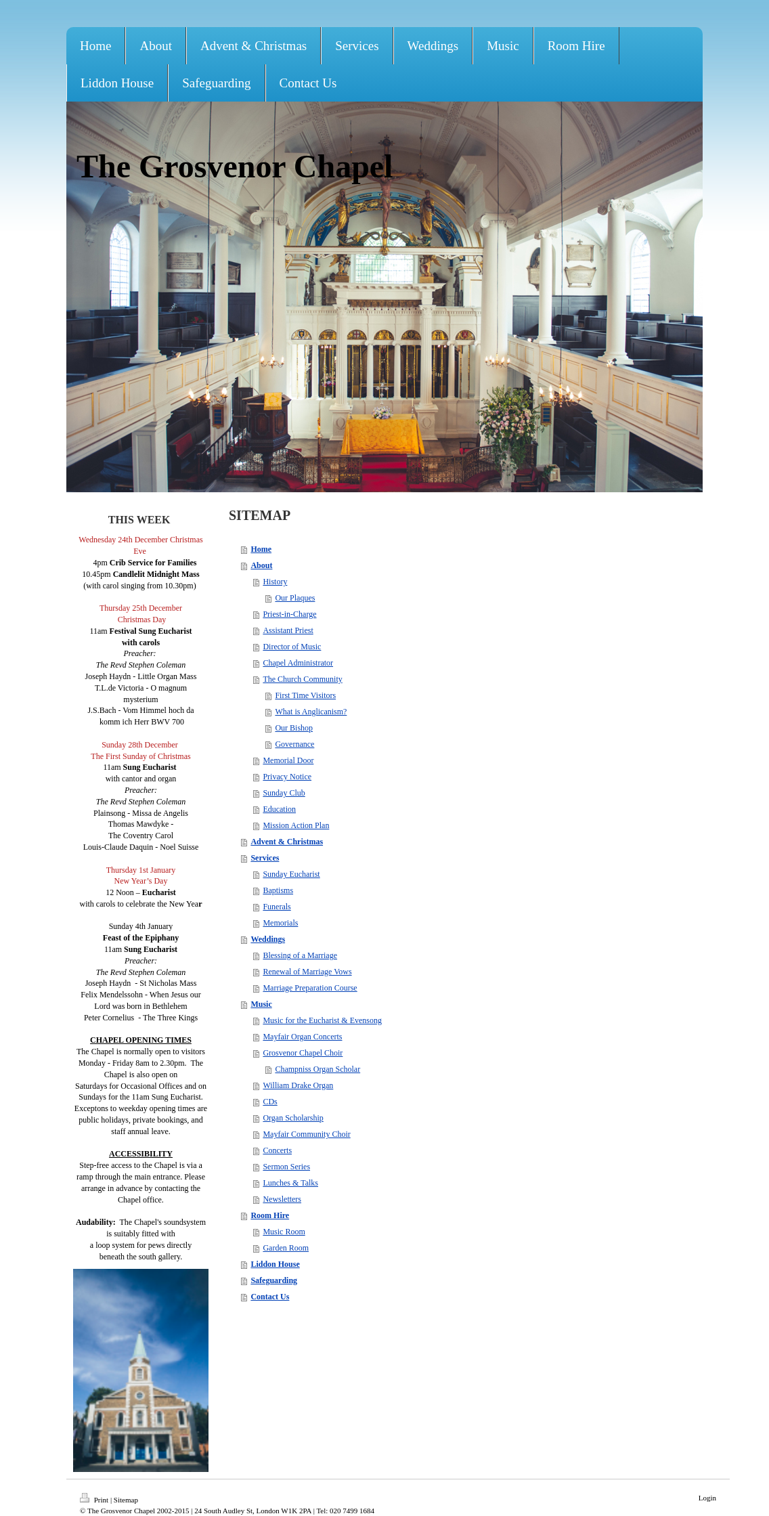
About (261, 565)
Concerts (277, 1150)
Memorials (280, 923)
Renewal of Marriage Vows (307, 971)
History (275, 581)
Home (260, 549)
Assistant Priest (288, 630)
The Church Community (302, 679)
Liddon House (274, 1264)
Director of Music (292, 646)
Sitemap (126, 1500)
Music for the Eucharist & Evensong (322, 1020)
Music (260, 1004)
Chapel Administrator (298, 663)
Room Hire (269, 1215)
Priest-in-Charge (289, 614)
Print (95, 1500)
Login (707, 1498)
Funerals (276, 906)
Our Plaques (295, 598)
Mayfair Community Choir (306, 1134)
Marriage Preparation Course (310, 988)
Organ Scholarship (293, 1118)
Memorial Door (288, 760)
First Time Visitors (305, 695)
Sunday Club (284, 793)
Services (264, 858)
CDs (270, 1101)
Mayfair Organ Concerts (302, 1036)
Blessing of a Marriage (300, 955)
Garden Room (286, 1248)
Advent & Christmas (286, 841)
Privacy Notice (287, 776)
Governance (294, 744)
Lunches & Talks (290, 1183)
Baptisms (278, 890)
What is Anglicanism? (311, 711)
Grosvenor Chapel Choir (303, 1053)
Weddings (267, 939)
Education (279, 809)
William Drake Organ (298, 1085)
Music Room (284, 1231)
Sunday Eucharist (291, 874)
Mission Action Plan (296, 825)
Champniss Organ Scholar (317, 1069)
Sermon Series (286, 1166)
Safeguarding (273, 1280)
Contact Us (269, 1296)
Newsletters (282, 1199)
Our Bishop (294, 728)
